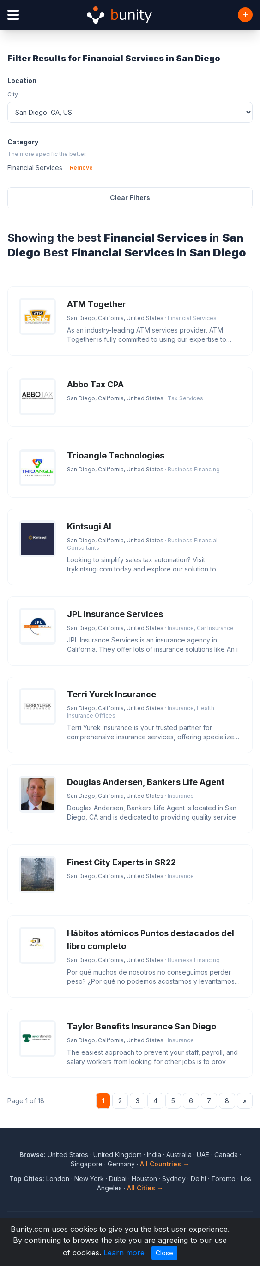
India (154, 1155)
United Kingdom (117, 1155)
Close (164, 1253)
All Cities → (145, 1188)
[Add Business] (245, 14)
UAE (203, 1155)
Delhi (198, 1179)
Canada (226, 1155)
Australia (179, 1155)
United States (68, 1155)
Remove (81, 167)
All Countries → (164, 1164)
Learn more (124, 1252)
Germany (121, 1164)
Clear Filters (130, 198)
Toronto (223, 1179)
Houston (144, 1179)
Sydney (174, 1179)
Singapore (87, 1164)
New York (89, 1179)
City (12, 94)
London (57, 1179)
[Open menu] (13, 15)
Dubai (118, 1179)
